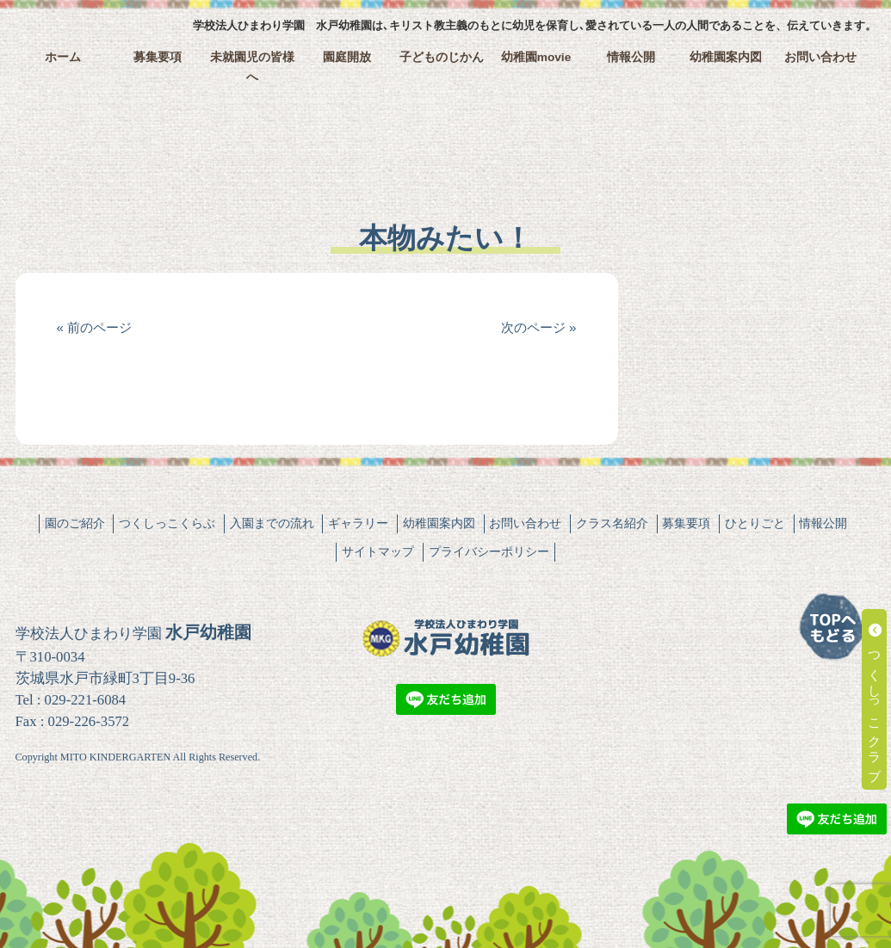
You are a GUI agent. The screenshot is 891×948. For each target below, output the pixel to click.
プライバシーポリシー (489, 551)
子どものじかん (441, 57)
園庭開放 (347, 57)
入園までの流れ (272, 523)
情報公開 (631, 57)
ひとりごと (755, 523)
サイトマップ (378, 551)
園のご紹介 (75, 523)
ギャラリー (358, 523)
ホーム (63, 57)
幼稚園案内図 (726, 57)
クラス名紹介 (612, 523)
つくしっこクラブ (875, 699)
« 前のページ (95, 327)
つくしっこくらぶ (167, 523)
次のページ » (539, 327)
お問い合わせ (820, 57)
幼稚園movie (536, 57)
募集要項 (157, 57)
